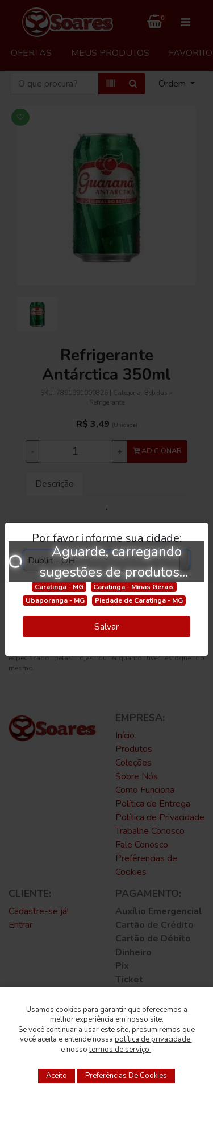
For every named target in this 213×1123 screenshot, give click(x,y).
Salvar (106, 626)
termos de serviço (120, 1049)
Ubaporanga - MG (55, 600)
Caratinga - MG (59, 586)
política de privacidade (153, 1039)
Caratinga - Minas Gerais (133, 586)
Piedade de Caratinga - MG (139, 600)
